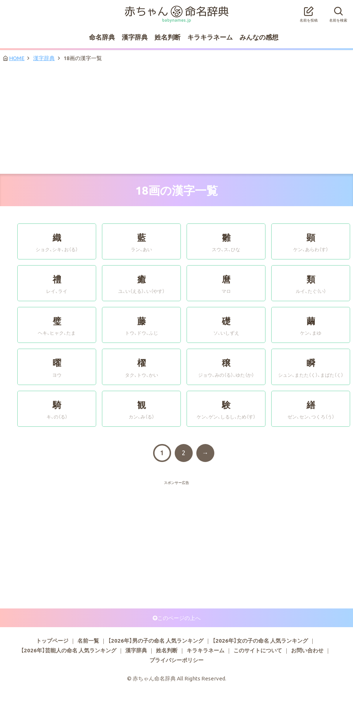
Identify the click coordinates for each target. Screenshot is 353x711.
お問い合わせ (307, 650)
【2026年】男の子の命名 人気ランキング (156, 640)
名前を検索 (338, 12)
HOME (16, 58)
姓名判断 (167, 37)
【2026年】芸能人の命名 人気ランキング (68, 650)
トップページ (52, 640)
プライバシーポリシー (176, 660)
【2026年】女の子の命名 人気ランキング (260, 640)
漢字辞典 (135, 37)
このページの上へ (179, 618)
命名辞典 (102, 37)
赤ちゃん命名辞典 (176, 9)
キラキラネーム (210, 37)
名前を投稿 (309, 12)
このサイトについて (257, 650)
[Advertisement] (176, 119)
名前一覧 (88, 640)
